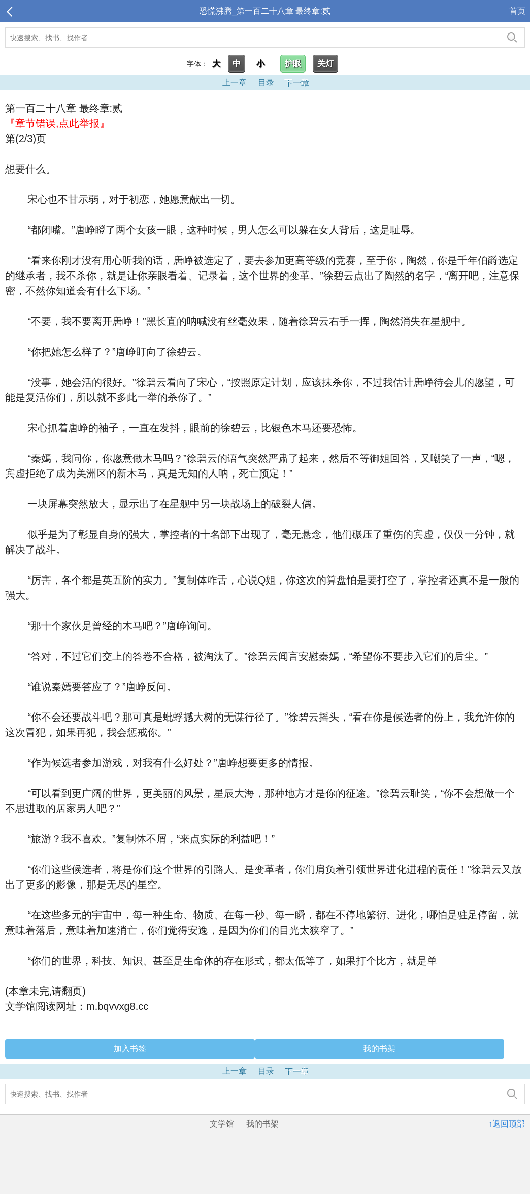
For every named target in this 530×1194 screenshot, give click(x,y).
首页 (517, 11)
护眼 (293, 63)
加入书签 (130, 1048)
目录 (266, 82)
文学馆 (222, 1123)
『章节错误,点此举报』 (57, 123)
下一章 (296, 82)
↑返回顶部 (506, 1123)
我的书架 (379, 1048)
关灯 (325, 63)
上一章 (234, 82)
